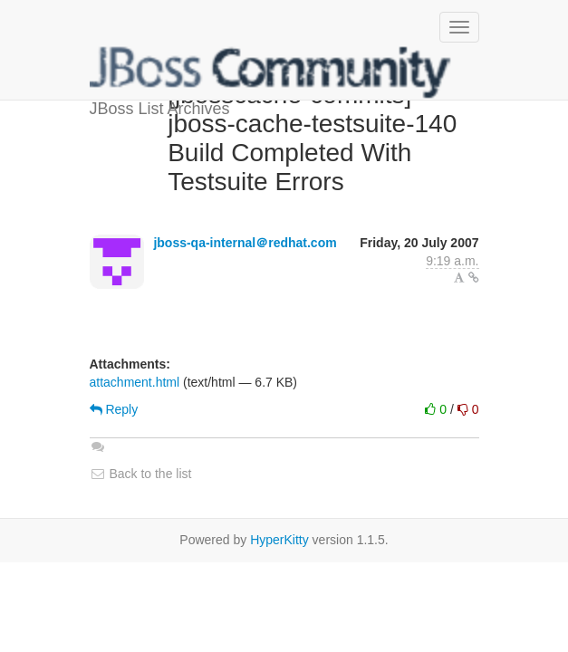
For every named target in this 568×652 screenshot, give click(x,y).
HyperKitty (279, 539)
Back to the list (141, 473)
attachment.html (135, 382)
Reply (114, 409)
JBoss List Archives (271, 72)
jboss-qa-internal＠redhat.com (244, 242)
